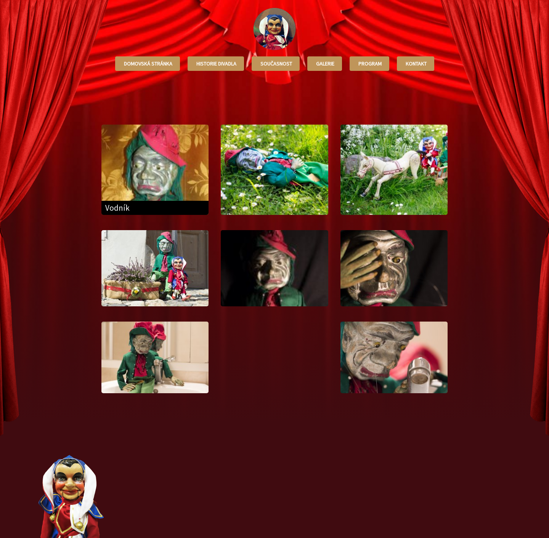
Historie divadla (215, 63)
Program (369, 63)
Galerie (324, 63)
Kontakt (416, 63)
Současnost (275, 63)
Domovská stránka (147, 63)
